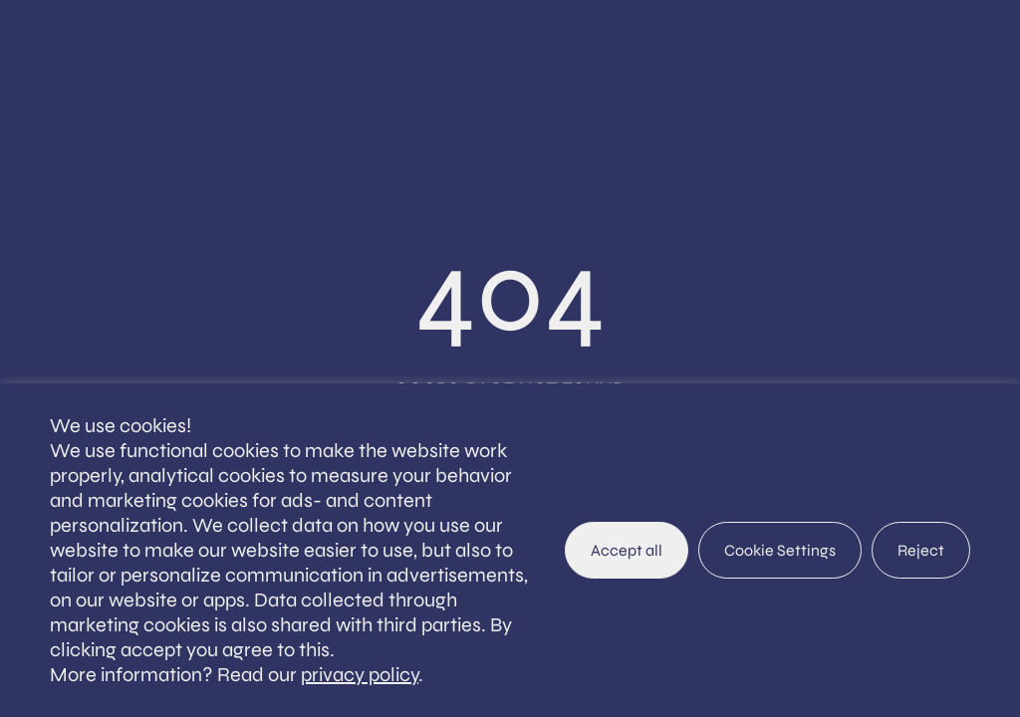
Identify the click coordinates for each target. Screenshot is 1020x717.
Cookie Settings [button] (780, 550)
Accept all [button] (626, 550)
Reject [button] (920, 550)
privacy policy (359, 674)
